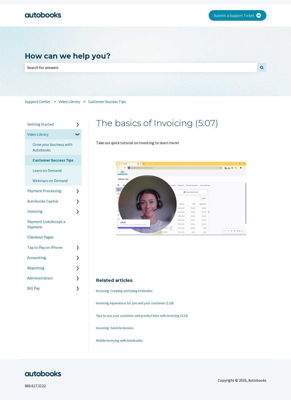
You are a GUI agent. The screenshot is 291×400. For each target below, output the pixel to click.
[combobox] (141, 67)
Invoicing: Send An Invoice (114, 328)
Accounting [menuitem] (36, 257)
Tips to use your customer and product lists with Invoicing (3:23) (142, 315)
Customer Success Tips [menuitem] (53, 160)
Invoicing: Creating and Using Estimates (124, 291)
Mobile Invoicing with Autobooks (119, 340)
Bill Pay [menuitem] (33, 288)
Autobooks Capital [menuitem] (42, 201)
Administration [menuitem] (40, 278)
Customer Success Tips (107, 101)
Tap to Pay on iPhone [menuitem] (44, 247)
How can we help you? (68, 56)
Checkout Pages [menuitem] (40, 237)
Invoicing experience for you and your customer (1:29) (135, 303)
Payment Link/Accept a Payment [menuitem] (46, 224)
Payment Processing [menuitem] (44, 190)
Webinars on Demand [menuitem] (50, 180)
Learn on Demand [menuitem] (47, 170)
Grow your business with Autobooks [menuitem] (52, 147)
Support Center (37, 101)
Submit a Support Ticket (237, 15)
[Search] (261, 67)
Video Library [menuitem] (38, 134)
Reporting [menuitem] (35, 267)
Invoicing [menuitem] (35, 211)
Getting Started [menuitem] (40, 124)
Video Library (69, 101)
